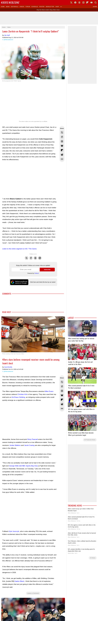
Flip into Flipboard (62, 150)
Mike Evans (49, 384)
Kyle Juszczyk (14, 524)
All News (92, 558)
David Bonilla (8, 359)
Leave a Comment (33, 585)
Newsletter (50, 6)
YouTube (91, 2)
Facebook (31, 257)
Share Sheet (62, 159)
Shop (57, 6)
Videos (22, 6)
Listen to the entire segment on (19, 249)
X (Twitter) (71, 2)
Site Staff (7, 35)
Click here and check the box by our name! (42, 282)
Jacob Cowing (29, 438)
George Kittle (14, 458)
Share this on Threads (62, 141)
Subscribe (47, 269)
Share (95, 6)
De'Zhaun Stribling (18, 389)
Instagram (40, 257)
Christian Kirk (22, 387)
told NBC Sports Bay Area (28, 458)
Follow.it (36, 273)
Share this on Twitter (62, 132)
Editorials (14, 6)
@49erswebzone (8, 39)
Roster (41, 6)
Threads (35, 257)
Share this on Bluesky (62, 146)
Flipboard (87, 2)
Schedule (34, 6)
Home (3, 6)
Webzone (10, 2)
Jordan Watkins (15, 438)
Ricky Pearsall (32, 432)
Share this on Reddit (62, 154)
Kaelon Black (19, 573)
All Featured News (89, 439)
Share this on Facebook (62, 137)
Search (95, 2)
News (8, 6)
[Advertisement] (29, 179)
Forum (28, 6)
